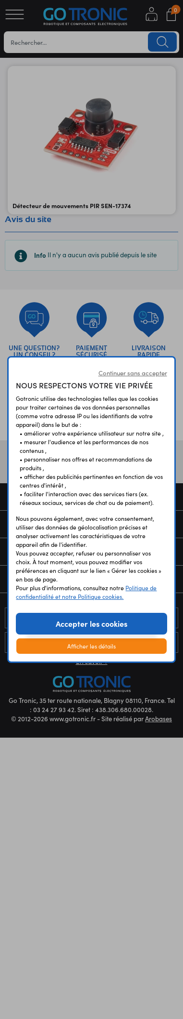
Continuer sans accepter (132, 373)
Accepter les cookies (91, 623)
